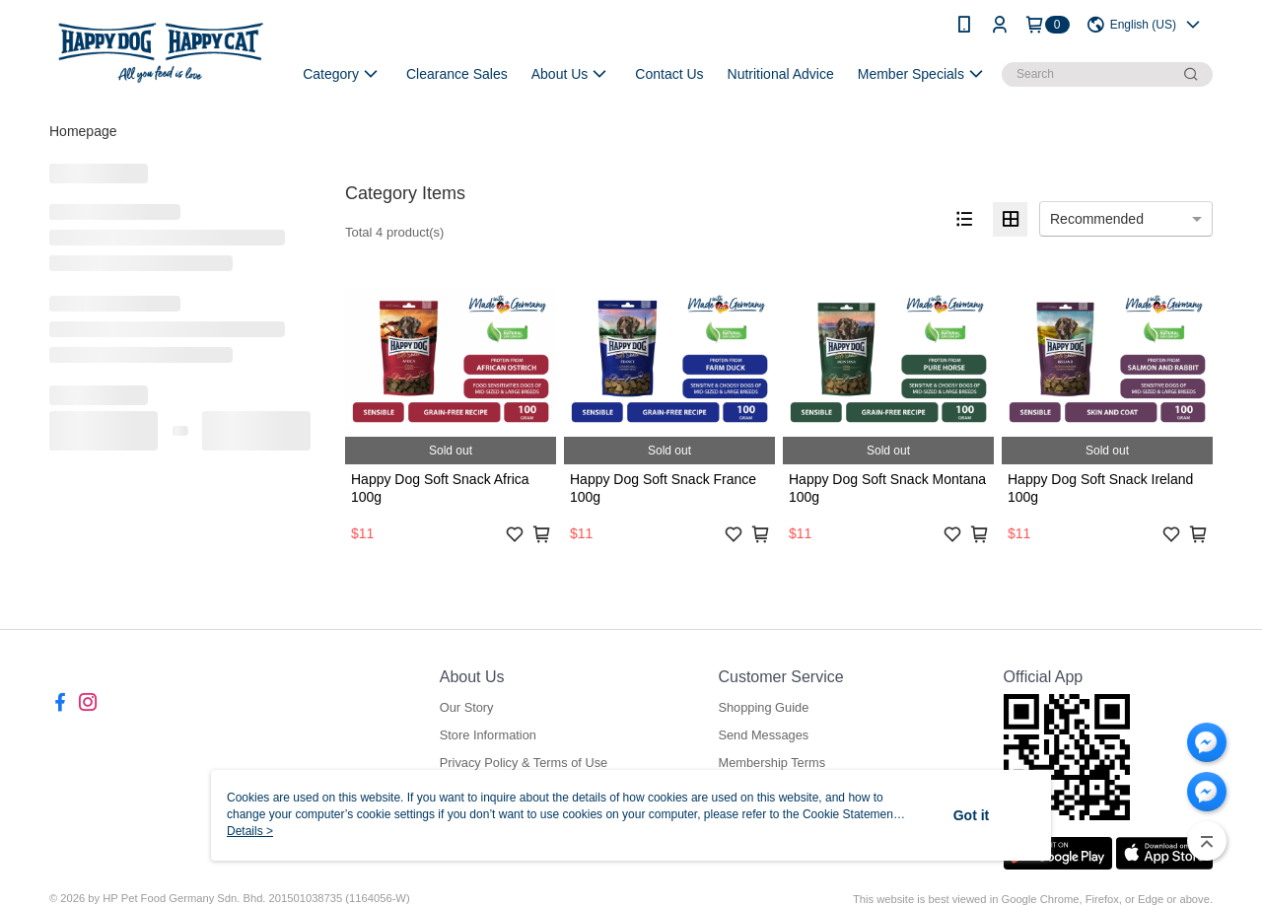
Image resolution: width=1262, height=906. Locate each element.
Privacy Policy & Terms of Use (523, 762)
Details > (250, 831)
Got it (971, 815)
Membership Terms (771, 762)
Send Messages (763, 735)
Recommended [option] (1097, 219)
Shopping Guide (763, 707)
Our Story (467, 707)
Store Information (488, 735)
